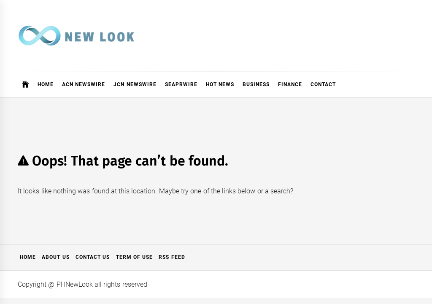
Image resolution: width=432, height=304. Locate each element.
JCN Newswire (134, 84)
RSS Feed (172, 257)
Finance (290, 84)
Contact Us (93, 257)
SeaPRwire (181, 84)
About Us (55, 257)
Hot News (220, 84)
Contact (323, 84)
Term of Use (134, 257)
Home (46, 84)
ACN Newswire (83, 84)
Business (256, 84)
